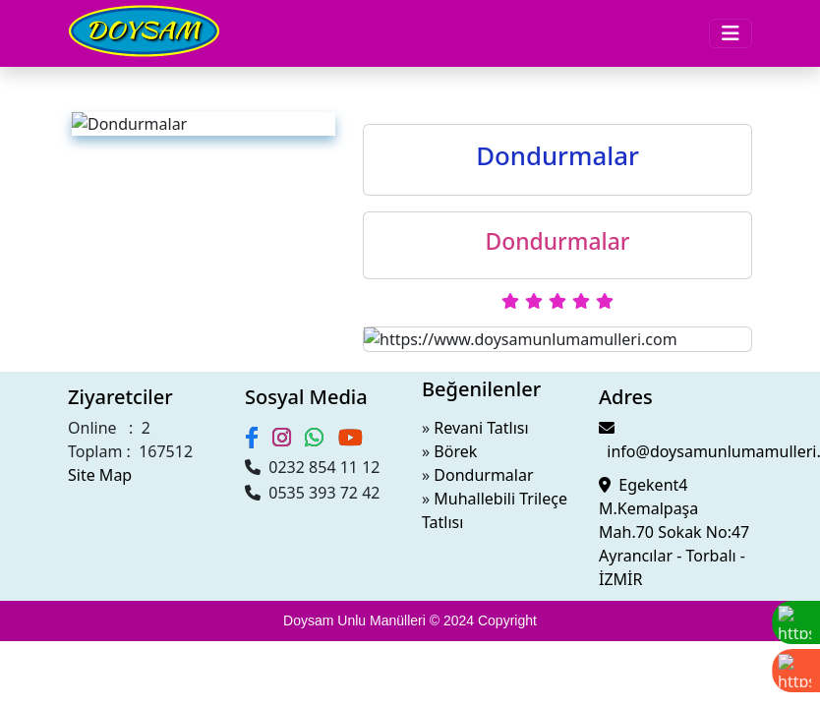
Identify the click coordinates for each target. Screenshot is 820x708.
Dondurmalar (128, 138)
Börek (39, 635)
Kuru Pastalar (130, 85)
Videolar (74, 191)
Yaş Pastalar (125, 67)
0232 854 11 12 (60, 531)
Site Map (36, 463)
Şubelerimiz (85, 209)
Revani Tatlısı (63, 618)
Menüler (77, 49)
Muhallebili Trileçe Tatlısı (102, 671)
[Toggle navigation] (20, 22)
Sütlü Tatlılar (127, 102)
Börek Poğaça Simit (149, 156)
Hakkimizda (85, 173)
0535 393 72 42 (61, 549)
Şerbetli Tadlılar (137, 120)
